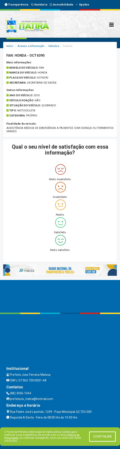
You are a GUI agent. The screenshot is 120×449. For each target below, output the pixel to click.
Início (9, 46)
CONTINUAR (102, 436)
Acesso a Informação (31, 46)
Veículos (53, 46)
